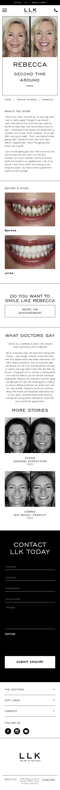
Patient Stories (27, 100)
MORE (30, 86)
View (30, 464)
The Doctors (14, 689)
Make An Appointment (30, 311)
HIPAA (30, 781)
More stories (30, 410)
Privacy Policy (48, 780)
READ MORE (39, 2)
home (8, 100)
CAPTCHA (10, 634)
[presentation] (29, 644)
